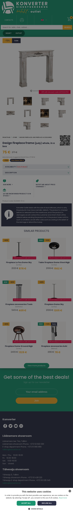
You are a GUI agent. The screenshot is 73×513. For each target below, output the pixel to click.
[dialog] (36, 256)
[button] (36, 509)
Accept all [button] (26, 503)
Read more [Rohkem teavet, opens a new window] (63, 498)
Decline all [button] (47, 503)
